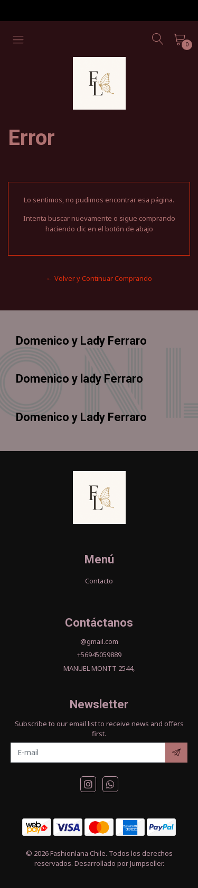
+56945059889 (99, 654)
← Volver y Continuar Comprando (99, 278)
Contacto (99, 581)
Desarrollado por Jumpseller (118, 863)
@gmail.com (99, 641)
